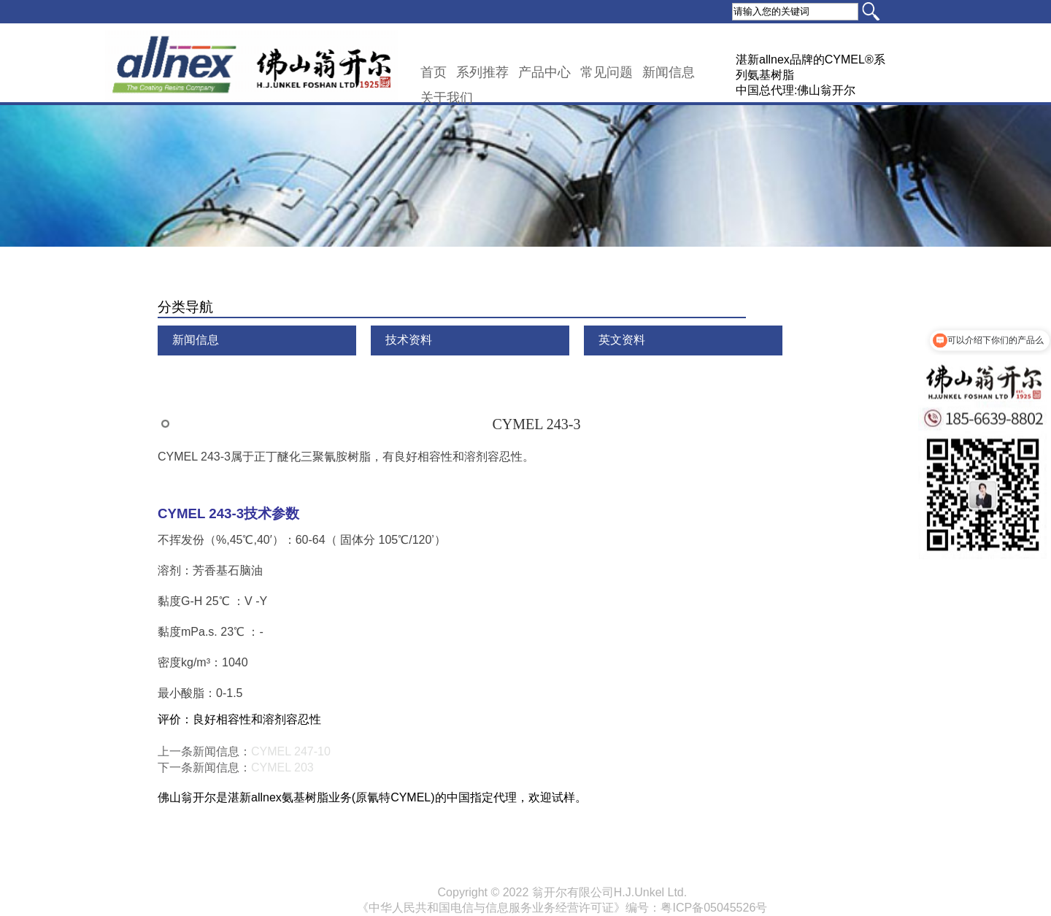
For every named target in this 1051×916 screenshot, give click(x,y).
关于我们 (446, 98)
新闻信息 (668, 72)
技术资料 (408, 340)
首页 (433, 72)
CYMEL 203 (282, 767)
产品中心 (544, 72)
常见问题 (606, 72)
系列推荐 (482, 72)
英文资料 (621, 340)
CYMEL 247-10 (291, 751)
